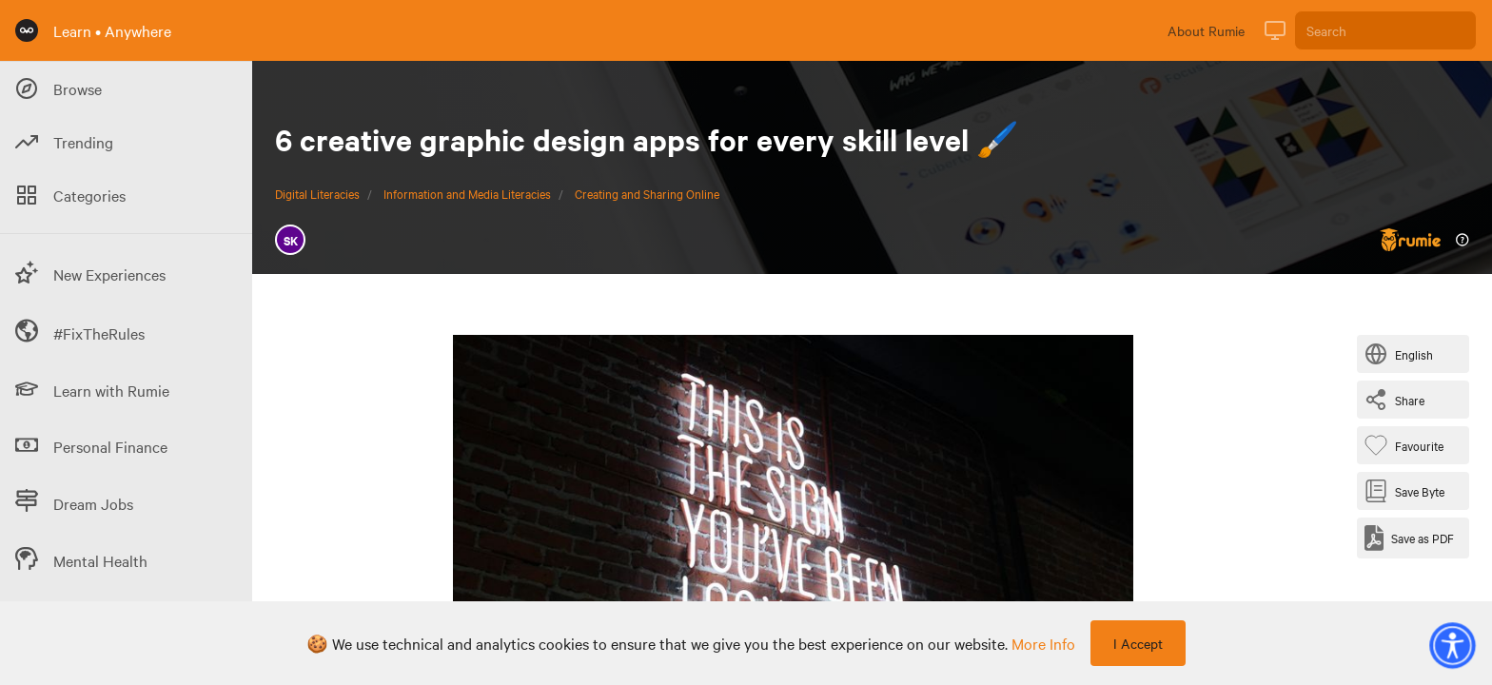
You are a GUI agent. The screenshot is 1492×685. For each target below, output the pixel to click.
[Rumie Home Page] (26, 30)
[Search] (1385, 30)
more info (1043, 643)
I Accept (1138, 643)
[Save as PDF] (1409, 538)
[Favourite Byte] (1407, 445)
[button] (1452, 645)
